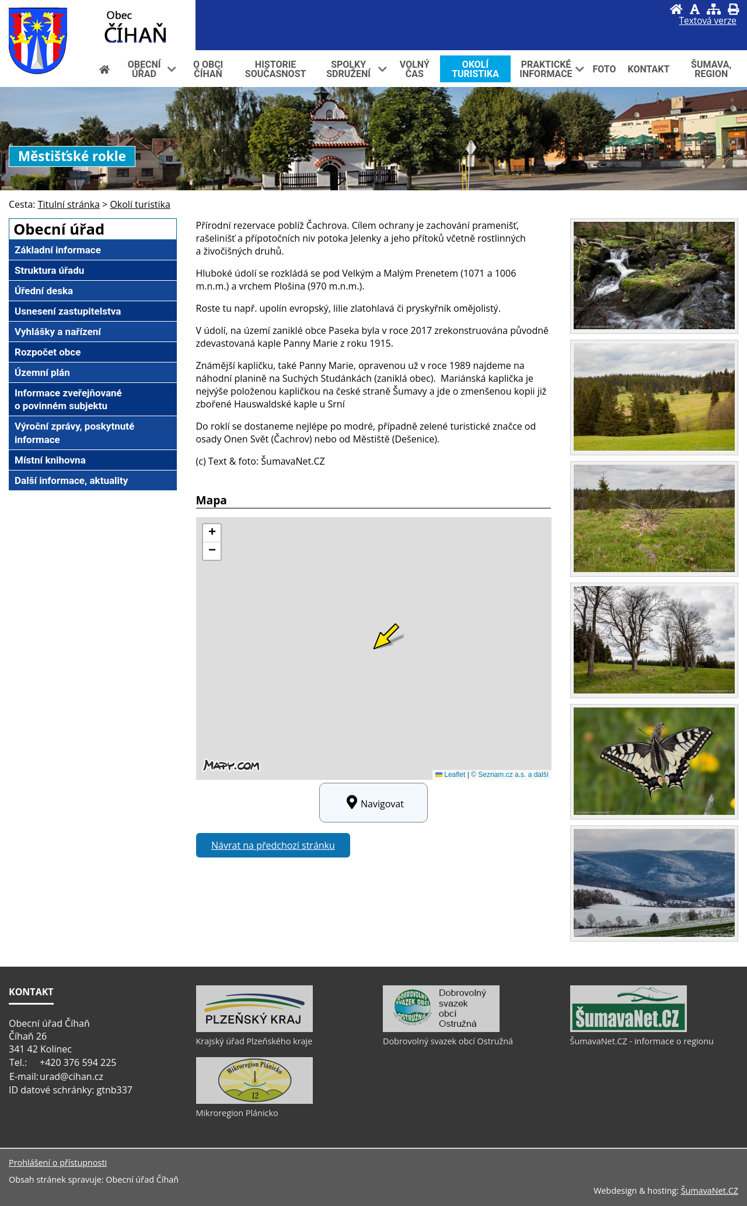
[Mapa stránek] (714, 9)
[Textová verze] (708, 21)
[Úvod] (676, 9)
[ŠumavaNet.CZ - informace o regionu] (628, 1029)
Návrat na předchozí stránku (273, 845)
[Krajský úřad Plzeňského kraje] (254, 1029)
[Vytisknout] (733, 9)
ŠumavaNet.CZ (709, 1190)
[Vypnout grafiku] (695, 9)
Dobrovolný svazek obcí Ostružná (448, 1041)
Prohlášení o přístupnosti (58, 1162)
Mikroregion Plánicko (237, 1112)
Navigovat (373, 802)
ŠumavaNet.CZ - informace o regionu (642, 1041)
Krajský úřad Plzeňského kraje (254, 1041)
